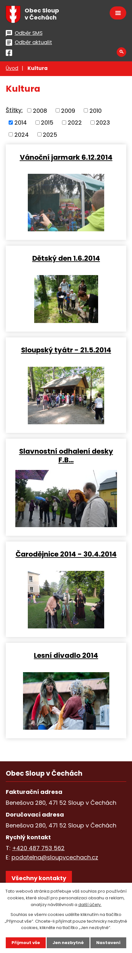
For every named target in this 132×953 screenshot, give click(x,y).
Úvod (12, 68)
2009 (68, 110)
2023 (103, 123)
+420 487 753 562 (38, 848)
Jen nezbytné (68, 943)
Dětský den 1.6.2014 (66, 258)
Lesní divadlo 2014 (66, 655)
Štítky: (14, 110)
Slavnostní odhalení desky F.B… (66, 455)
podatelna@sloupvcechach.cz (55, 857)
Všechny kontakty (39, 878)
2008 (40, 110)
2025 (50, 134)
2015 (47, 123)
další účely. (90, 905)
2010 (95, 110)
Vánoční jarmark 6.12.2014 (66, 157)
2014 (20, 123)
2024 (21, 134)
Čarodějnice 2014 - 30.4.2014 (66, 553)
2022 (75, 123)
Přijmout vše (26, 943)
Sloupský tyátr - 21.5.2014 (66, 349)
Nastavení (108, 943)
